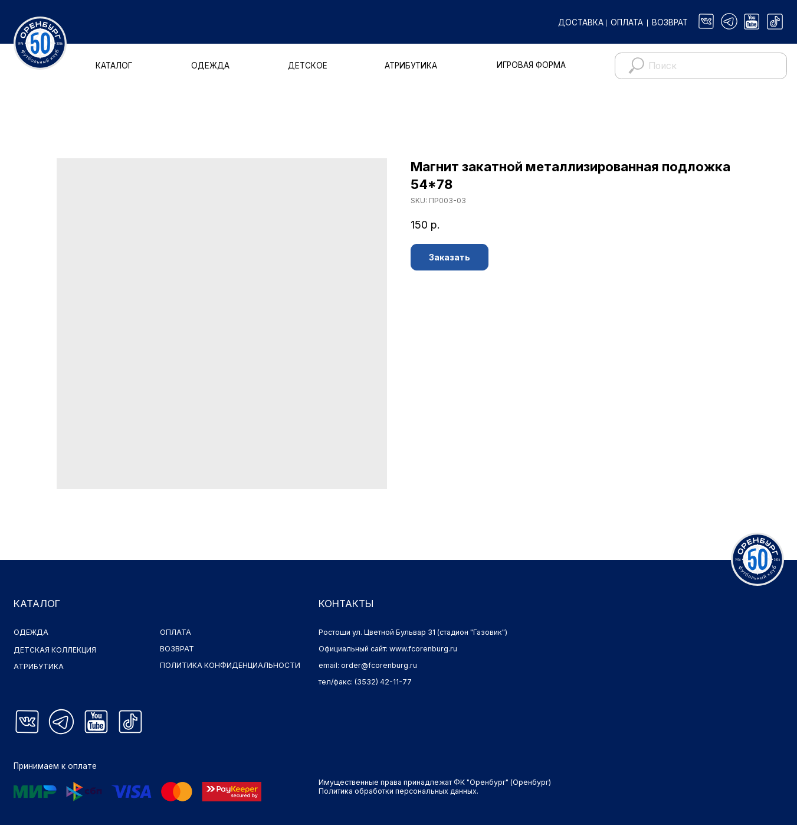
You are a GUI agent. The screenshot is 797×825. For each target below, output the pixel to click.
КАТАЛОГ (114, 65)
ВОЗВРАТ (670, 22)
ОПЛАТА (627, 22)
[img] (706, 21)
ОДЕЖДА (210, 65)
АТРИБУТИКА (411, 65)
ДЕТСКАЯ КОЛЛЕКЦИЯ (55, 649)
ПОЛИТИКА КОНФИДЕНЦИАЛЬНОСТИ (230, 665)
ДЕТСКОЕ (307, 65)
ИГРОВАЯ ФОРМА (531, 65)
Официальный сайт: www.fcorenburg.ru (388, 648)
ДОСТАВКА (581, 22)
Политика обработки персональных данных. (398, 791)
